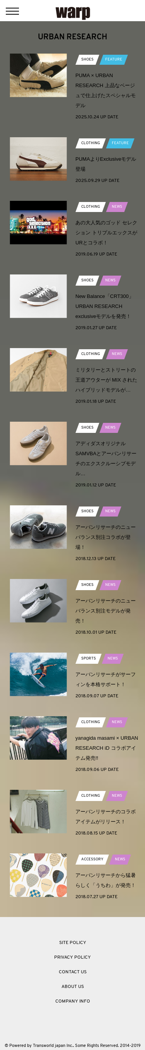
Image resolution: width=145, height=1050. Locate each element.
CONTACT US (73, 972)
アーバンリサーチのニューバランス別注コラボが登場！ (105, 537)
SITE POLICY (72, 943)
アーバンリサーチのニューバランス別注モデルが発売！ (105, 611)
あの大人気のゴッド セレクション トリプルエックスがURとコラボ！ (106, 233)
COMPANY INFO (72, 1001)
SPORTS (88, 658)
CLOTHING (90, 143)
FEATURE (113, 59)
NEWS (117, 207)
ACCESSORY (92, 859)
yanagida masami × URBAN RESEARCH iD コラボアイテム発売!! (106, 748)
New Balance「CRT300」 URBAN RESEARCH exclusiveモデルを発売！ (107, 306)
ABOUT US (72, 986)
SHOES (87, 59)
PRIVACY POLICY (72, 957)
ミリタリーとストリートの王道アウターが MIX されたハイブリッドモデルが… (106, 380)
